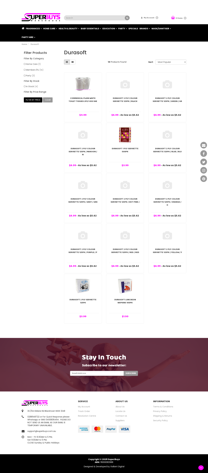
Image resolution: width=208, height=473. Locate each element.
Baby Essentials (91, 28)
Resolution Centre (87, 415)
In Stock (32, 86)
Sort (150, 62)
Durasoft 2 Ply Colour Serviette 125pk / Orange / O (167, 202)
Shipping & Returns (162, 415)
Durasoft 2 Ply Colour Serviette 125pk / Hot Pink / (125, 200)
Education (109, 28)
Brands (145, 28)
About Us (120, 406)
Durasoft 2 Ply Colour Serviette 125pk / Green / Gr (167, 100)
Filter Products (35, 53)
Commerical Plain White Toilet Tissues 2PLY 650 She (83, 100)
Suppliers (120, 420)
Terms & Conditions (163, 406)
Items (177, 18)
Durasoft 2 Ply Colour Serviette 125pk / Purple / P (82, 251)
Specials (133, 28)
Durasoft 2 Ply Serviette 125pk (82, 301)
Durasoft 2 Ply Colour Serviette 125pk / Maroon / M (83, 151)
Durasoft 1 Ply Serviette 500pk (125, 150)
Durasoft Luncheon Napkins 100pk (125, 301)
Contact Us (121, 415)
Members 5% (34, 69)
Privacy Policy (160, 411)
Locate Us (120, 411)
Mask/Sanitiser (161, 28)
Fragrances (34, 28)
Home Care (50, 28)
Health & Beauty (69, 28)
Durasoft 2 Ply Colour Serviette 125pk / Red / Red (125, 251)
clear (48, 99)
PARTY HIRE (28, 37)
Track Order (84, 411)
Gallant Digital (117, 466)
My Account (84, 406)
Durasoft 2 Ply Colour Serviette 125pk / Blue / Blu (167, 150)
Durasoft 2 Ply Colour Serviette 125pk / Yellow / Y (167, 251)
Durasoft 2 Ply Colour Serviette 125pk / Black (125, 100)
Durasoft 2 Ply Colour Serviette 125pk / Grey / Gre (82, 200)
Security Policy (160, 420)
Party (122, 28)
